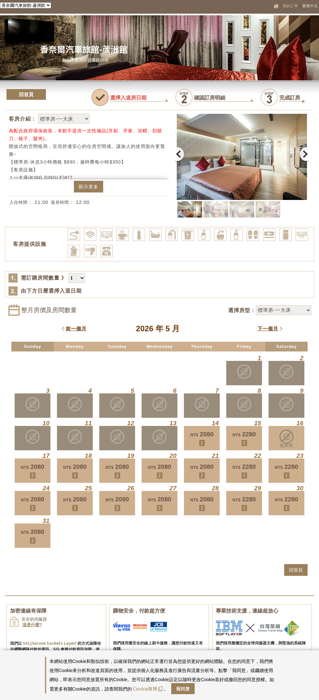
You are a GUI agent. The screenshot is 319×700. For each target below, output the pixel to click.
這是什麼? (32, 624)
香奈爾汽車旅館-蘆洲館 (84, 49)
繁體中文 (310, 6)
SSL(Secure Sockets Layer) (49, 643)
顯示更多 (88, 186)
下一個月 (267, 328)
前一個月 (76, 328)
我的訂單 (291, 6)
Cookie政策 (148, 688)
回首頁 (26, 94)
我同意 (183, 688)
